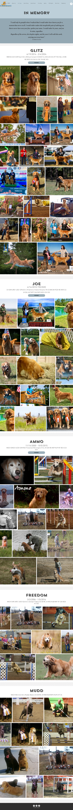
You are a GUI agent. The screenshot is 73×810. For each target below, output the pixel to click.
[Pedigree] (36, 62)
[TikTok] (39, 806)
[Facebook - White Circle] (71, 4)
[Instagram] (36, 806)
